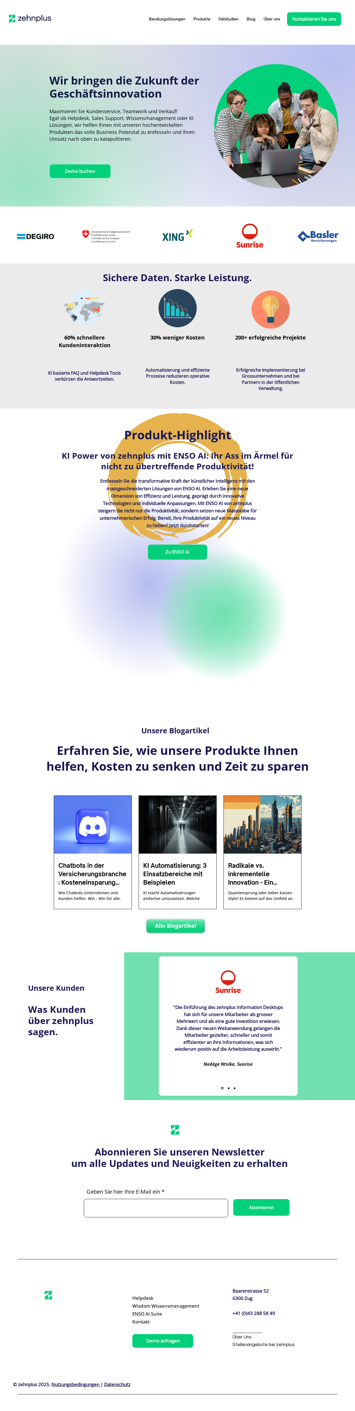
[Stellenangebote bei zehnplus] (263, 1345)
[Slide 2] (228, 1088)
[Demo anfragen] (162, 1341)
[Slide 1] (222, 1088)
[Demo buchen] (80, 171)
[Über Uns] (258, 1337)
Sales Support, (108, 118)
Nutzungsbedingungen (75, 1384)
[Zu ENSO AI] (177, 552)
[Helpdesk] (158, 1298)
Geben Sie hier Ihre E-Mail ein (123, 1191)
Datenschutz (117, 1384)
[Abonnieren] (261, 1207)
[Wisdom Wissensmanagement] (165, 1306)
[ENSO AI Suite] (158, 1314)
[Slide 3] (234, 1088)
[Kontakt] (158, 1322)
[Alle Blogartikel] (176, 926)
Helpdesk (78, 118)
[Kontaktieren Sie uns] (314, 19)
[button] (201, 19)
